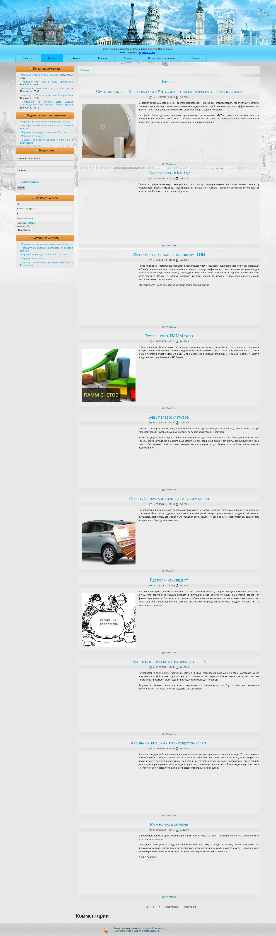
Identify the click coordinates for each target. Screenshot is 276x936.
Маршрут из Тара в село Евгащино (40, 75)
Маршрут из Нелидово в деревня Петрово (44, 132)
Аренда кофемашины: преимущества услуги (169, 743)
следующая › (172, 907)
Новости (102, 58)
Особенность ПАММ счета (168, 336)
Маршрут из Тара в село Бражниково (48, 82)
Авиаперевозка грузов (169, 417)
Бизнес (52, 58)
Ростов (30, 226)
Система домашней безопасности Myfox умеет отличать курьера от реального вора (169, 91)
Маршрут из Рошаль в (33, 136)
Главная (27, 58)
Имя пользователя (28, 158)
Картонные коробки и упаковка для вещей (169, 661)
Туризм (195, 58)
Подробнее (171, 164)
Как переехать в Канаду (169, 173)
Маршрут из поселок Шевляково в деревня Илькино (46, 127)
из (18, 204)
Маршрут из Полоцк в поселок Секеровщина (47, 95)
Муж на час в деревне (169, 824)
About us (147, 928)
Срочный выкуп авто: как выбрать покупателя (169, 498)
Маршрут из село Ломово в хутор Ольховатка (47, 88)
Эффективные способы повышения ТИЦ (169, 254)
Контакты (158, 928)
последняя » (191, 907)
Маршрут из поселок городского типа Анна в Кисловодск (46, 141)
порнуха (152, 49)
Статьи (127, 58)
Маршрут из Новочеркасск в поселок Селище (45, 122)
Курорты (77, 58)
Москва (31, 223)
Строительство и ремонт (161, 58)
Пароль (22, 170)
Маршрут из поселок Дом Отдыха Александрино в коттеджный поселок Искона (46, 103)
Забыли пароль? (30, 182)
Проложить (24, 230)
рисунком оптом (146, 52)
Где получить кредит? (169, 580)
